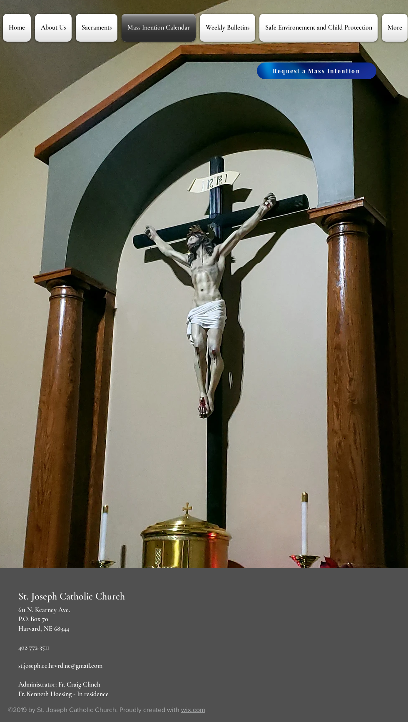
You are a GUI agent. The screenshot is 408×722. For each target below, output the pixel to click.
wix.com (193, 709)
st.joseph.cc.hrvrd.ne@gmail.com (60, 666)
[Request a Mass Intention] (316, 70)
